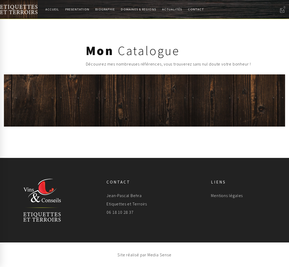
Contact (196, 9)
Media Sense (160, 254)
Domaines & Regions (138, 9)
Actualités (172, 9)
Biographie (105, 9)
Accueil (52, 9)
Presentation (77, 9)
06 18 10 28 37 (120, 212)
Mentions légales (227, 195)
